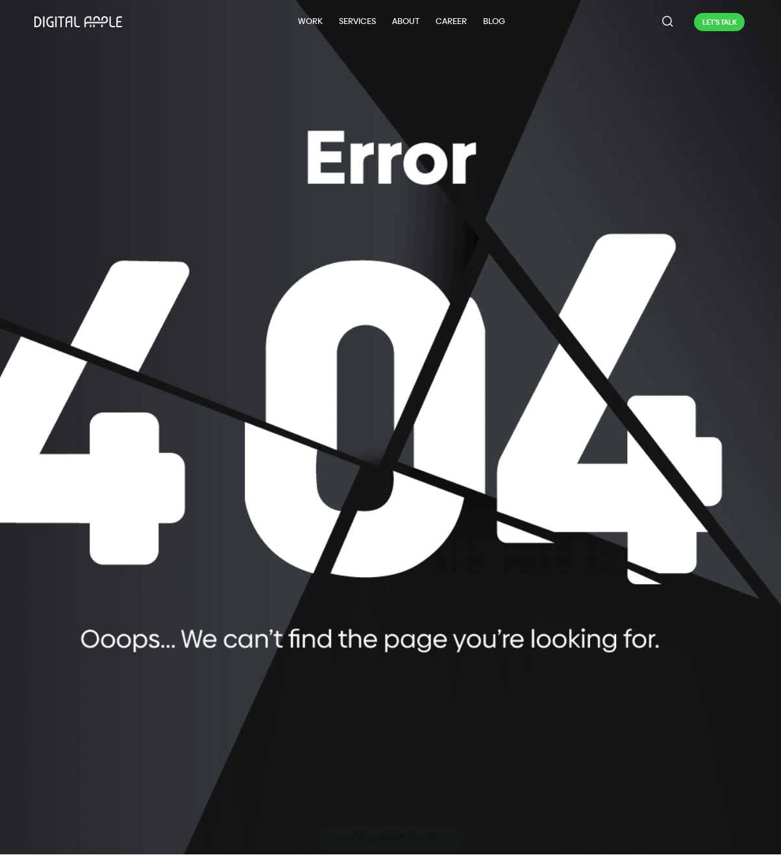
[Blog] (494, 22)
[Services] (357, 22)
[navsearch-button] (668, 22)
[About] (405, 22)
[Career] (451, 22)
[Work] (310, 22)
